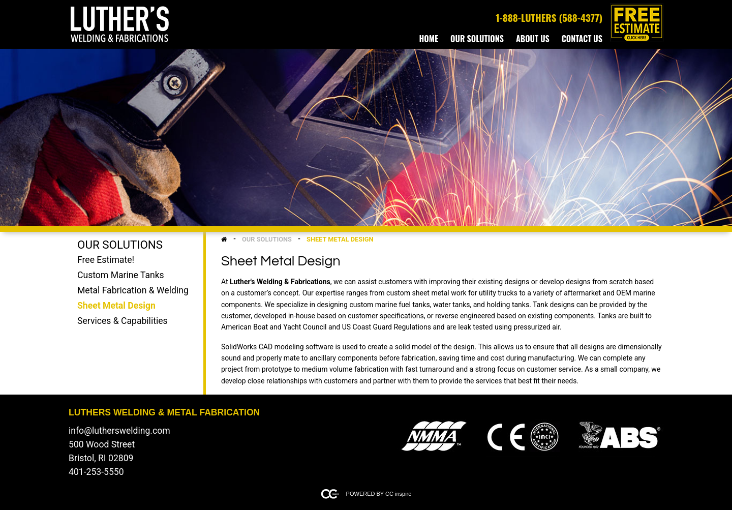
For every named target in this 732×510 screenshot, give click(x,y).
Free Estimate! (105, 260)
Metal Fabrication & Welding (133, 290)
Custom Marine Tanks (120, 275)
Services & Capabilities (122, 321)
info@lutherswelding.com (119, 431)
